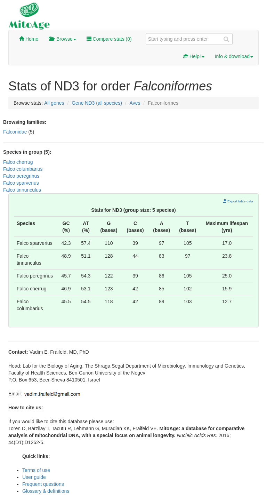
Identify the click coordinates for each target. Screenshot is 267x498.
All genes (54, 103)
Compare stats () (109, 39)
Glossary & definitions (45, 491)
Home (28, 39)
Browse (62, 39)
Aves (135, 103)
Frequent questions (43, 484)
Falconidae (15, 132)
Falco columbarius (23, 169)
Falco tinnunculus (22, 190)
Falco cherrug (18, 162)
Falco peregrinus (21, 176)
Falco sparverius (21, 183)
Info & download (234, 56)
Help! (193, 56)
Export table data (238, 201)
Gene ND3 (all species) (97, 103)
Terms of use (36, 470)
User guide (34, 477)
